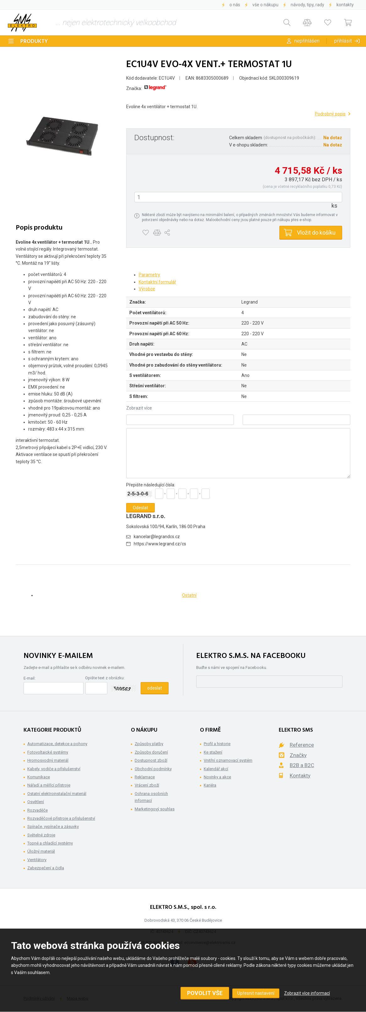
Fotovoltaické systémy (47, 752)
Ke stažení (213, 752)
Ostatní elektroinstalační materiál (56, 793)
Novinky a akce (217, 777)
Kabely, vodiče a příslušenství (53, 768)
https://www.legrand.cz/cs (160, 543)
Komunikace (38, 777)
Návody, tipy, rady (307, 4)
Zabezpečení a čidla (45, 868)
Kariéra (210, 785)
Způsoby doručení (151, 752)
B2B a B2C (302, 765)
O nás (234, 4)
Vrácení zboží (147, 785)
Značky (298, 755)
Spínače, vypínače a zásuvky (53, 826)
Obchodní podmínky (153, 768)
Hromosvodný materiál (47, 760)
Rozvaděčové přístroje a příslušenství (61, 818)
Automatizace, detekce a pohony (57, 743)
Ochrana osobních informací (151, 797)
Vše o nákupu (265, 4)
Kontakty (345, 4)
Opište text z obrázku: (105, 678)
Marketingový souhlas (155, 809)
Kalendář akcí (216, 768)
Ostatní (189, 595)
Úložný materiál (41, 851)
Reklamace (145, 777)
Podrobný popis (330, 113)
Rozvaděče (37, 810)
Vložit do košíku (316, 232)
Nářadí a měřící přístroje (48, 785)
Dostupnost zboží (151, 760)
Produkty (34, 41)
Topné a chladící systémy (50, 843)
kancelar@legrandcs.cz (157, 536)
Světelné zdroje (41, 835)
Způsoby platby (149, 743)
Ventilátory (36, 859)
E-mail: (29, 678)
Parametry (149, 274)
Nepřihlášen (307, 41)
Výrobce (147, 288)
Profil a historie (217, 743)
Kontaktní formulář (157, 281)
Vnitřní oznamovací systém (228, 760)
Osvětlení (35, 801)
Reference (302, 745)
